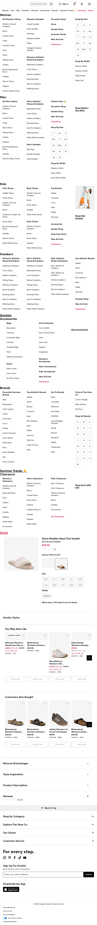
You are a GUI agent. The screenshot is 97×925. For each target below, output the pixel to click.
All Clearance (57, 516)
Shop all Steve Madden (51, 541)
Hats (41, 337)
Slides (29, 43)
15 (59, 157)
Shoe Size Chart (58, 234)
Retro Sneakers (9, 290)
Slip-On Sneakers (34, 84)
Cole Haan (7, 419)
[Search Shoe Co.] (39, 4)
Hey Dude (55, 411)
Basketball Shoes (34, 109)
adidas (53, 193)
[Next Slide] (89, 658)
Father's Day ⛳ (58, 101)
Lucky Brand (8, 438)
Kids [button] (18, 10)
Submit (89, 874)
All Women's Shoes (12, 19)
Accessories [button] (45, 10)
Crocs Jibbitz (44, 328)
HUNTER (54, 416)
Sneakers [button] (25, 10)
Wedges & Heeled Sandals (34, 49)
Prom (53, 24)
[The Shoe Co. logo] (15, 4)
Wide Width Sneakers (36, 137)
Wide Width (80, 76)
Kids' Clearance (58, 478)
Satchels (10, 342)
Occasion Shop (58, 19)
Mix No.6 (79, 409)
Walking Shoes (33, 89)
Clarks (5, 414)
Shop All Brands (83, 416)
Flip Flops (30, 34)
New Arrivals (57, 39)
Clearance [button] (81, 10)
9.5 (90, 43)
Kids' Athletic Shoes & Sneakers (59, 259)
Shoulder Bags (12, 347)
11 (90, 49)
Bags (9, 323)
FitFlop (5, 428)
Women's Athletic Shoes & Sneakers (35, 58)
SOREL (53, 442)
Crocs (53, 203)
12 (78, 55)
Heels (5, 55)
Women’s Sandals (35, 19)
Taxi (4, 457)
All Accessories (46, 323)
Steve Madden (8, 452)
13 (66, 151)
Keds (29, 416)
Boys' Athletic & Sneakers (57, 267)
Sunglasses (43, 352)
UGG (53, 452)
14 (53, 157)
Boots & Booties (9, 493)
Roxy (5, 447)
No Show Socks (13, 378)
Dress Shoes (7, 128)
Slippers (6, 86)
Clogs (5, 41)
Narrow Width (81, 66)
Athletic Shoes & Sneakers (9, 25)
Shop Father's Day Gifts (81, 109)
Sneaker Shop (82, 299)
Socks (9, 364)
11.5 (53, 151)
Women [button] (5, 10)
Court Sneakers (33, 275)
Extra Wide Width (58, 178)
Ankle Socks (12, 369)
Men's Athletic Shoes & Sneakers (35, 102)
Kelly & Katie (80, 404)
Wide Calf (79, 80)
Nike (53, 207)
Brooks (29, 407)
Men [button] (12, 10)
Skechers (54, 217)
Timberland (55, 447)
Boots (5, 31)
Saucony (30, 435)
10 (78, 49)
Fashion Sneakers (34, 74)
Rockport (55, 438)
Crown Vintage (81, 400)
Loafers (5, 65)
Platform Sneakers (10, 285)
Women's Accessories (44, 360)
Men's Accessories (47, 366)
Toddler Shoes (8, 193)
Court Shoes (32, 69)
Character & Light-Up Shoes (11, 216)
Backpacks (11, 328)
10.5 (84, 49)
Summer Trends (58, 34)
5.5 (78, 31)
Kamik (53, 428)
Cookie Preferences (10, 921)
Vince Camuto (8, 462)
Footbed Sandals (33, 38)
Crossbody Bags (13, 337)
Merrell (54, 433)
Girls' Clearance (57, 488)
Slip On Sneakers (58, 289)
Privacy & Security (9, 907)
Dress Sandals (32, 29)
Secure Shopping (9, 914)
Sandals (34, 10)
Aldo (4, 400)
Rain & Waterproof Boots (10, 70)
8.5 (78, 43)
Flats (4, 50)
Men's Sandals (34, 144)
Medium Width (81, 71)
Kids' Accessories (47, 371)
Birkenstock (7, 404)
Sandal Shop (57, 29)
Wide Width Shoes (10, 243)
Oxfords (6, 142)
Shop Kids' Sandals (80, 217)
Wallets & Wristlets (14, 357)
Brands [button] (55, 10)
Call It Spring (8, 409)
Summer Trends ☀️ (68, 10)
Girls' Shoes (32, 221)
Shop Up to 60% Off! (83, 486)
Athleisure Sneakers (35, 65)
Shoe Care (43, 342)
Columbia (55, 402)
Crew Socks (11, 373)
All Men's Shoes (10, 101)
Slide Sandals (32, 159)
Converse (55, 198)
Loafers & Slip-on (34, 510)
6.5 (90, 31)
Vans (29, 450)
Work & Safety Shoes (11, 91)
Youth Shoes (8, 198)
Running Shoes (33, 79)
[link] (15, 647)
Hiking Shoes (8, 60)
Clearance (56, 44)
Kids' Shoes (8, 188)
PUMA (53, 212)
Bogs (53, 397)
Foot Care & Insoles (47, 333)
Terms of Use (7, 911)
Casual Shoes (8, 36)
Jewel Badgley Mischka (57, 422)
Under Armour (32, 445)
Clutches (10, 333)
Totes (9, 352)
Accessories (56, 224)
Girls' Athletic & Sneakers (57, 274)
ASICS (77, 268)
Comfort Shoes (9, 45)
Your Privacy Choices (12, 918)
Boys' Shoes (32, 188)
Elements (55, 407)
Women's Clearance (8, 479)
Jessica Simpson (9, 433)
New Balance (80, 278)
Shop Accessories (79, 329)
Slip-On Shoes (8, 81)
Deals (90, 10)
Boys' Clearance (57, 483)
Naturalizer (7, 443)
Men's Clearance (35, 478)
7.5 (84, 37)
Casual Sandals (33, 24)
